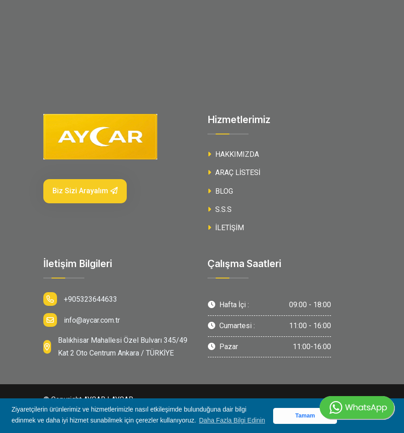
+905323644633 (80, 299)
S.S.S (219, 209)
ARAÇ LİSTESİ (233, 172)
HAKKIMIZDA (233, 154)
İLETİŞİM (225, 227)
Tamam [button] (305, 415)
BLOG (220, 191)
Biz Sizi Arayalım (85, 190)
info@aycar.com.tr (81, 320)
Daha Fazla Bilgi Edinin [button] (232, 420)
